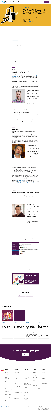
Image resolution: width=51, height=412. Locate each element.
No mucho (30, 295)
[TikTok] (49, 364)
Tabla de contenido (16, 28)
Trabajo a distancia (21, 287)
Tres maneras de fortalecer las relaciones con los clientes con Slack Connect (7, 325)
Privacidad (9, 406)
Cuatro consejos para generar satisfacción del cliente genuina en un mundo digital (43, 325)
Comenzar (46, 1)
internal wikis (34, 74)
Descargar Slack (4, 406)
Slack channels (18, 52)
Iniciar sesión (40, 1)
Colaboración (26, 7)
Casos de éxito (15, 287)
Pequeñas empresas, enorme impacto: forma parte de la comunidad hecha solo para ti (19, 325)
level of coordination (20, 180)
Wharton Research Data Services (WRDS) (20, 166)
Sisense (13, 195)
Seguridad (27, 287)
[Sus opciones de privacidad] (27, 406)
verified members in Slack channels (27, 55)
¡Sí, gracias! (21, 295)
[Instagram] (41, 364)
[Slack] (4, 2)
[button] (4, 364)
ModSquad (14, 135)
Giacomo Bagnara (30, 21)
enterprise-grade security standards (22, 56)
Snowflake (18, 197)
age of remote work (15, 40)
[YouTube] (47, 364)
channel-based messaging (22, 46)
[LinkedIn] (39, 364)
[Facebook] (43, 364)
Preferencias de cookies (18, 406)
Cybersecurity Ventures (20, 42)
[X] (45, 364)
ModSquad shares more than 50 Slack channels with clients (27, 182)
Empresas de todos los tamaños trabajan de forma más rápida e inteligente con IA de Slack (31, 326)
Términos (13, 406)
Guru (14, 74)
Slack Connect (14, 51)
